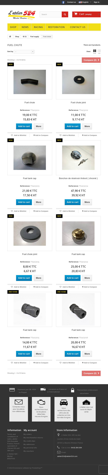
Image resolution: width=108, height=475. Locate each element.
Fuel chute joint (78, 102)
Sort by (10, 51)
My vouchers (29, 451)
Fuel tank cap (29, 178)
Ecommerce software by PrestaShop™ (27, 468)
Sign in (96, 2)
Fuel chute (30, 102)
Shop (13, 27)
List (99, 51)
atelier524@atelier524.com (67, 456)
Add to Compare (41, 135)
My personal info (30, 448)
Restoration (56, 27)
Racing (38, 27)
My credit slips (29, 441)
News (25, 27)
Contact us (71, 2)
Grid (94, 51)
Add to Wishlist (19, 135)
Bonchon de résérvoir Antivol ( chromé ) (78, 178)
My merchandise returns (33, 438)
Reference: (25, 110)
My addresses (29, 444)
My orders (28, 434)
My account (30, 430)
